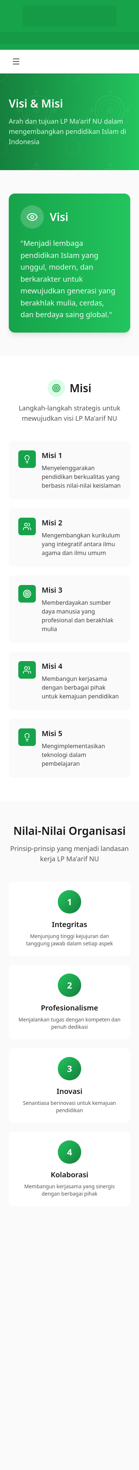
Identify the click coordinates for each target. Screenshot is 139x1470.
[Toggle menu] (17, 61)
